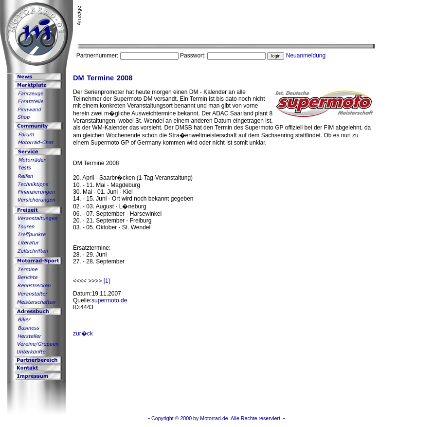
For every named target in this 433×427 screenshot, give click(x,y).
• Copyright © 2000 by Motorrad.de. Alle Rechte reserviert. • (216, 418)
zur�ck (83, 333)
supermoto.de (109, 300)
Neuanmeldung (305, 55)
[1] (107, 281)
